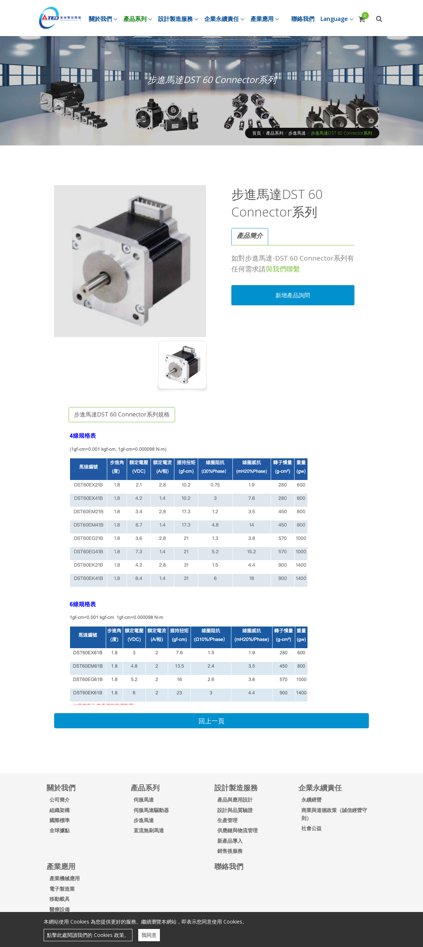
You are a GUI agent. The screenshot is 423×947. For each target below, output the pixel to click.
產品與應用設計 (235, 799)
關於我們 (61, 788)
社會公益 (311, 828)
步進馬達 (297, 133)
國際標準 (59, 820)
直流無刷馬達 (149, 830)
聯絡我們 (228, 866)
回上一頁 (211, 720)
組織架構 (59, 810)
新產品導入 (230, 840)
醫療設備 (59, 909)
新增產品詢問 (292, 295)
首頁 (256, 133)
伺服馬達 (144, 799)
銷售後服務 (230, 850)
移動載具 (59, 898)
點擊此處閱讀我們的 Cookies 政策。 (88, 934)
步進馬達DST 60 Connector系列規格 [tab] (122, 414)
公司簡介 (59, 799)
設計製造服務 (236, 788)
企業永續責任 (320, 788)
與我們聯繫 (283, 268)
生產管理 (227, 820)
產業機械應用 (64, 878)
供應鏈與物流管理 (237, 830)
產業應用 (61, 866)
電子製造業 (62, 888)
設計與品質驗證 (235, 810)
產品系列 (274, 133)
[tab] (249, 236)
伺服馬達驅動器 (151, 810)
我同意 (149, 934)
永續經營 (311, 799)
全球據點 (59, 830)
